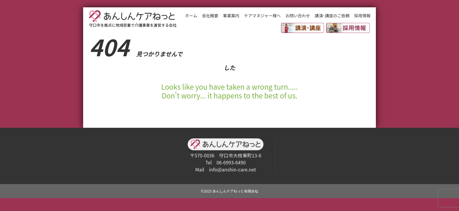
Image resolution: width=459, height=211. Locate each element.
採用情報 (362, 15)
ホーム (191, 15)
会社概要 (210, 15)
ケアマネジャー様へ (262, 15)
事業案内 (231, 15)
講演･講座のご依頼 (332, 15)
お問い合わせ (297, 15)
